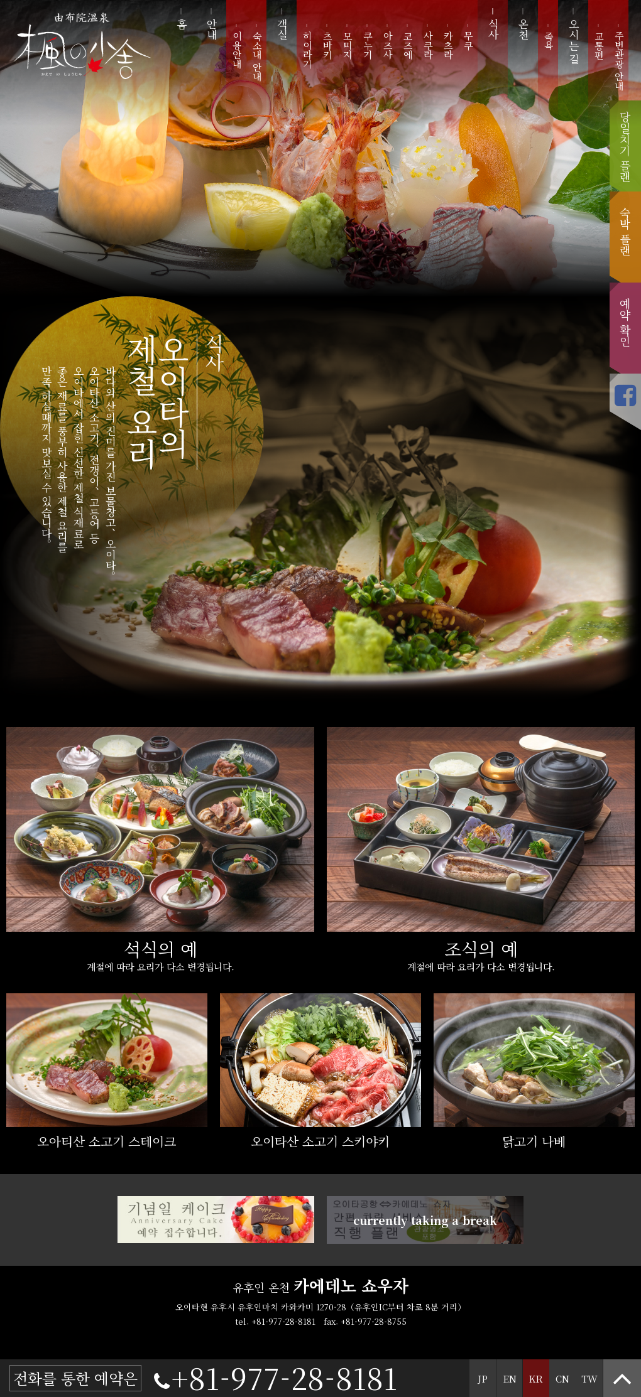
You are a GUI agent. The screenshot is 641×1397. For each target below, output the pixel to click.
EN (510, 1378)
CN (562, 1378)
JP (483, 1378)
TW (589, 1378)
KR (536, 1378)
